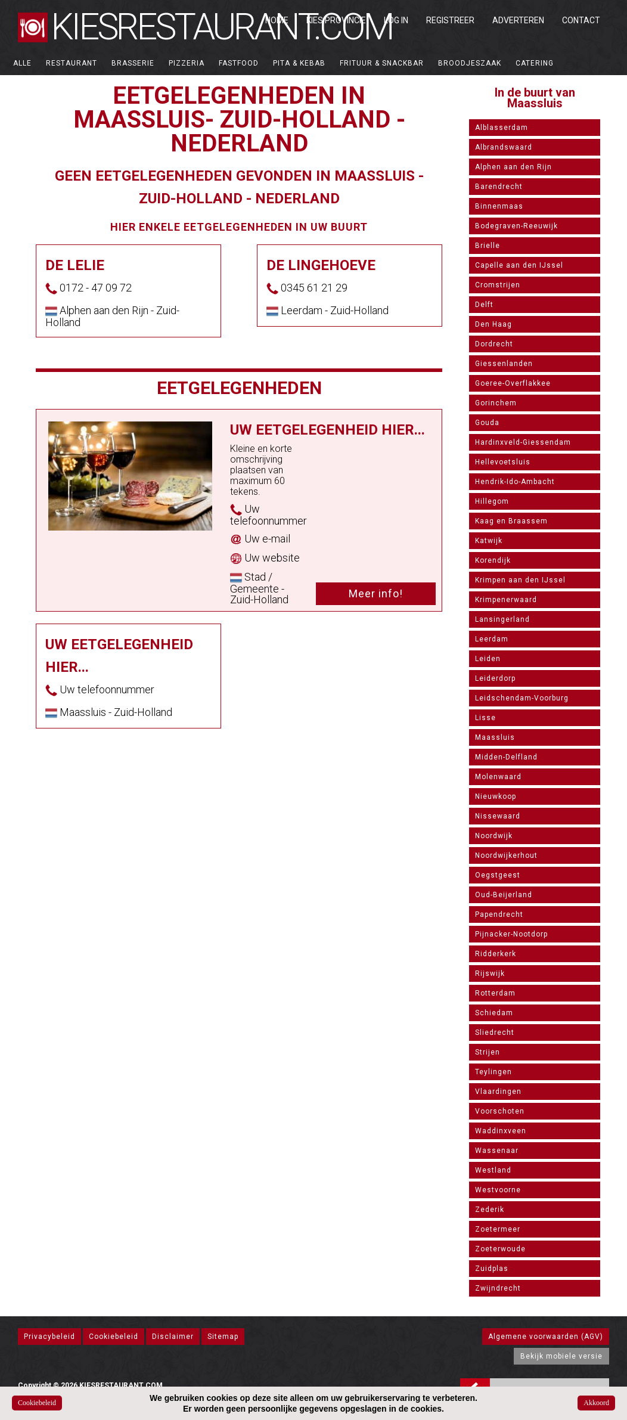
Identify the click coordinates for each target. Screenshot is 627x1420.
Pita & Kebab (299, 63)
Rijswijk (490, 973)
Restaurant (71, 63)
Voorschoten (499, 1111)
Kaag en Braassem (511, 521)
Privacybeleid (49, 1336)
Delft (484, 304)
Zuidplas (491, 1268)
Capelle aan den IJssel (519, 265)
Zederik (489, 1209)
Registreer (450, 20)
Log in (396, 20)
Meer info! (376, 593)
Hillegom (492, 501)
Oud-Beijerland (503, 895)
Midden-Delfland (506, 757)
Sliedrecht (494, 1032)
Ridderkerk (495, 954)
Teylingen (493, 1072)
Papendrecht (499, 914)
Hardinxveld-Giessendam (523, 442)
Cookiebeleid (113, 1336)
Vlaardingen (498, 1091)
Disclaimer (173, 1336)
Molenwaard (498, 777)
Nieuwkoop (495, 796)
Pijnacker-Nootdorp (511, 934)
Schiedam (494, 1013)
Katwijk (488, 541)
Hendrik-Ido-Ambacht (515, 482)
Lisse (485, 718)
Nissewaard (497, 816)
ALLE (22, 63)
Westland (493, 1170)
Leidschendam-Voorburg (522, 698)
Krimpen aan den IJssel (520, 580)
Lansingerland (502, 619)
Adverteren (518, 20)
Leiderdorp (495, 678)
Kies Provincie (336, 20)
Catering (535, 63)
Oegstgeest (497, 875)
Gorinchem (496, 403)
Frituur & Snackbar (382, 63)
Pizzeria (186, 63)
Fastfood (239, 63)
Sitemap (222, 1336)
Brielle (487, 245)
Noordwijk (494, 836)
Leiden (488, 659)
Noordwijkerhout (506, 855)
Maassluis (495, 737)
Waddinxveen (500, 1131)
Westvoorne (498, 1190)
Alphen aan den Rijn (513, 167)
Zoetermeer (497, 1229)
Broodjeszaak (469, 63)
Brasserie (132, 63)
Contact (581, 20)
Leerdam (491, 639)
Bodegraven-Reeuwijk (516, 226)
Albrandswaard (503, 147)
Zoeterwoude (500, 1249)
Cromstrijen (497, 285)
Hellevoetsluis (502, 462)
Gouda (487, 422)
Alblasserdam (501, 127)
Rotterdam (495, 993)
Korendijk (493, 560)
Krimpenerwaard (506, 600)
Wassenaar (497, 1150)
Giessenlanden (504, 363)
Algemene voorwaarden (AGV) (545, 1336)
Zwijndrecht (498, 1288)
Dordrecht (494, 344)
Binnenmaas (499, 206)
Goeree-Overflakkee (513, 383)
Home (276, 20)
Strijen (487, 1052)
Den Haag (493, 324)
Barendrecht (499, 186)
